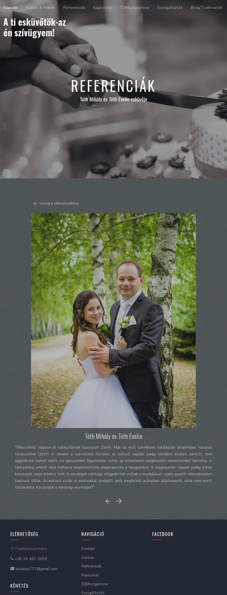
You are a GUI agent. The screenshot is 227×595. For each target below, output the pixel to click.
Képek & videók (40, 7)
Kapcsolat (103, 7)
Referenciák (74, 7)
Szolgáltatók (170, 7)
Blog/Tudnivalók (207, 7)
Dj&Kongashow (135, 7)
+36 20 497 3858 (28, 558)
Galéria (87, 557)
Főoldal (11, 7)
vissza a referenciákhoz (56, 213)
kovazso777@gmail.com (33, 568)
